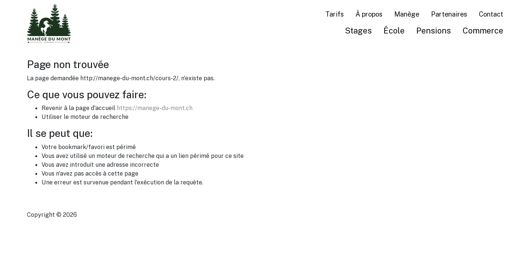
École (394, 30)
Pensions (433, 30)
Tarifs (334, 14)
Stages (358, 30)
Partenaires (449, 14)
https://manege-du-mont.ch (154, 108)
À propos (369, 14)
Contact (491, 14)
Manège (406, 14)
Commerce (483, 30)
